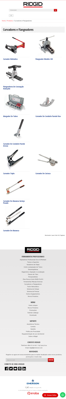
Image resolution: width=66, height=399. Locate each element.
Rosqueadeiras (33, 277)
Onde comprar (33, 305)
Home (4, 21)
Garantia (33, 329)
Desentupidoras (33, 269)
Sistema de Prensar (33, 291)
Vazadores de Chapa (33, 264)
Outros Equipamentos (33, 294)
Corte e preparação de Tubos (33, 267)
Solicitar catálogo (33, 313)
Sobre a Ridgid (33, 336)
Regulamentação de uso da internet (33, 334)
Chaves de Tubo (33, 274)
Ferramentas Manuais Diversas (33, 282)
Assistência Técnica (33, 324)
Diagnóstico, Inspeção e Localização (33, 272)
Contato (33, 326)
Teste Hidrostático (33, 286)
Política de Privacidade (33, 331)
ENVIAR (51, 360)
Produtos (10, 21)
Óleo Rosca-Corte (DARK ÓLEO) (33, 279)
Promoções (33, 310)
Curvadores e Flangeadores (33, 284)
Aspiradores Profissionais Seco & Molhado (33, 259)
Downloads (33, 315)
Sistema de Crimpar (33, 289)
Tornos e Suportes (33, 262)
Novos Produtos (33, 296)
